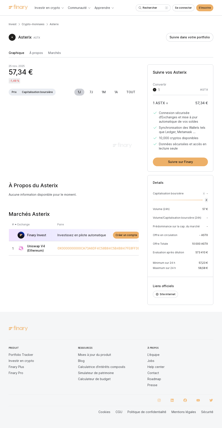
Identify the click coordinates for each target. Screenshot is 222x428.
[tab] (16, 54)
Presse (152, 385)
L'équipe (153, 354)
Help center (156, 367)
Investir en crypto (21, 361)
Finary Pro (16, 373)
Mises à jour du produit (94, 354)
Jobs (150, 361)
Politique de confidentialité (146, 412)
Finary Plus (16, 367)
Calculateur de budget (94, 379)
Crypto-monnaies (33, 24)
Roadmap (154, 379)
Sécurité (207, 412)
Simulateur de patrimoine (96, 373)
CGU (119, 412)
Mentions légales (183, 412)
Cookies (104, 412)
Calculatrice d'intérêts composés (101, 367)
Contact (153, 373)
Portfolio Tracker (21, 354)
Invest (12, 24)
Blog (81, 361)
